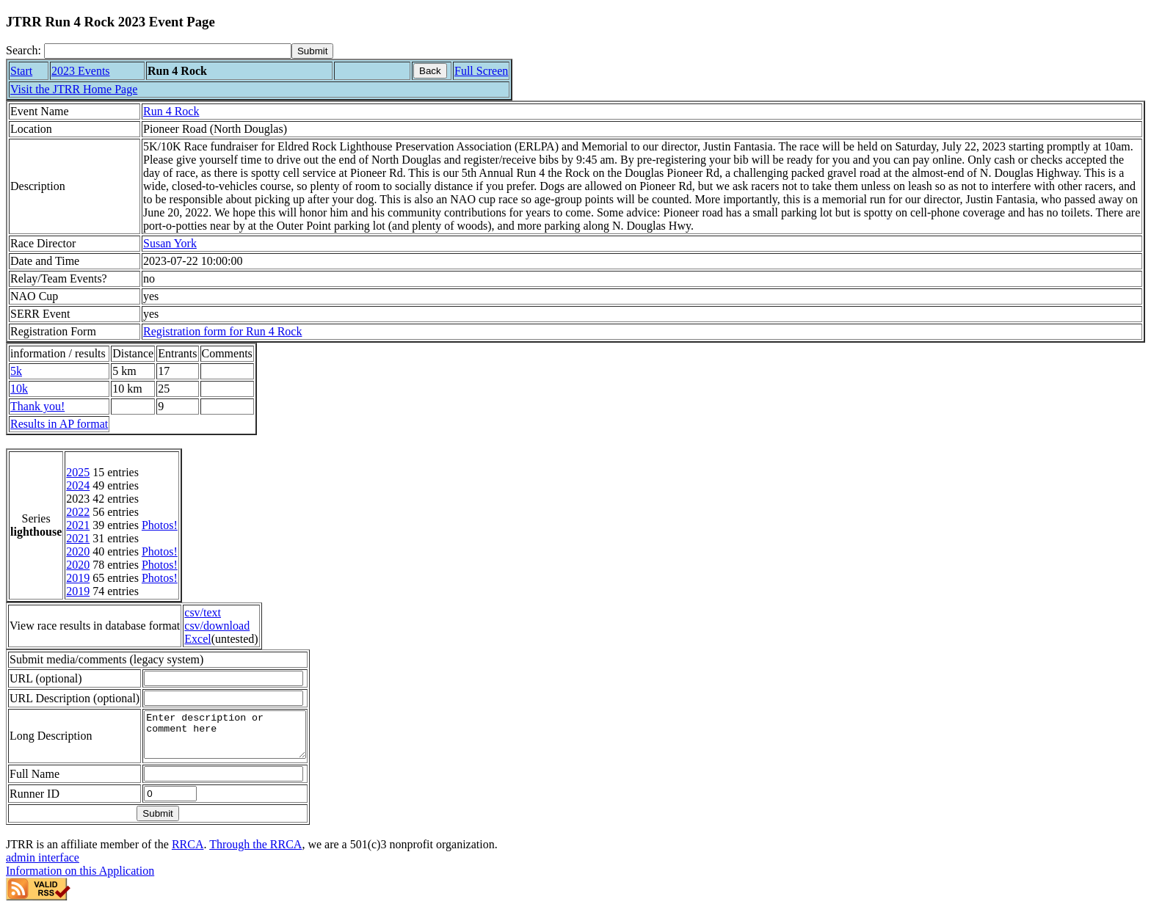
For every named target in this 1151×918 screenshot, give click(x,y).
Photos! (160, 525)
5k (16, 371)
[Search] (167, 51)
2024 (78, 485)
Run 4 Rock (171, 111)
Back (430, 70)
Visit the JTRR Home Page (73, 89)
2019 (78, 578)
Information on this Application (80, 879)
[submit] (312, 51)
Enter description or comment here (234, 739)
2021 (78, 525)
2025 (78, 472)
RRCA (188, 853)
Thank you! (37, 406)
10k (19, 388)
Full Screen (481, 71)
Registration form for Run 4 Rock (222, 331)
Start (21, 71)
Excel (197, 639)
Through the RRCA (255, 853)
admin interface (42, 866)
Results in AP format (59, 424)
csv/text (202, 612)
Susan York (170, 243)
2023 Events (80, 71)
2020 (78, 551)
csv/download (217, 625)
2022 (78, 512)
